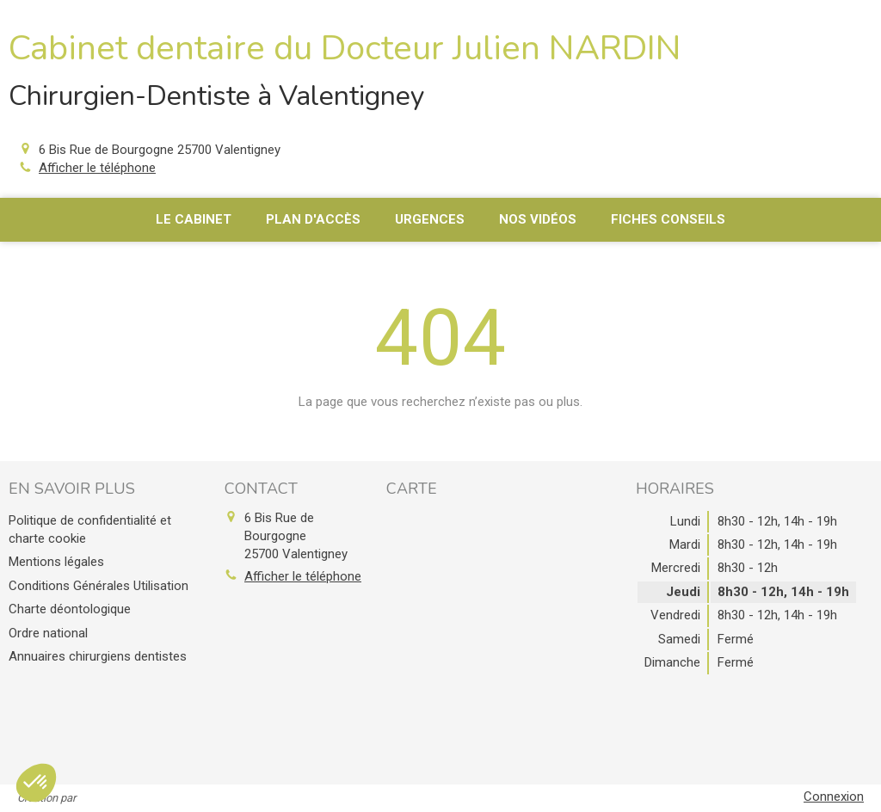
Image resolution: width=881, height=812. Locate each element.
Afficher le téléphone (97, 167)
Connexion (834, 796)
